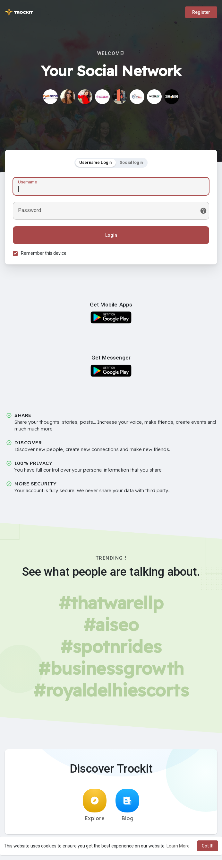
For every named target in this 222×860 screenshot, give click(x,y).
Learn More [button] (178, 845)
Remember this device (43, 253)
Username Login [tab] (95, 162)
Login (111, 235)
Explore (95, 805)
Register (201, 12)
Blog (127, 805)
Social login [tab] (131, 162)
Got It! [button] (207, 845)
